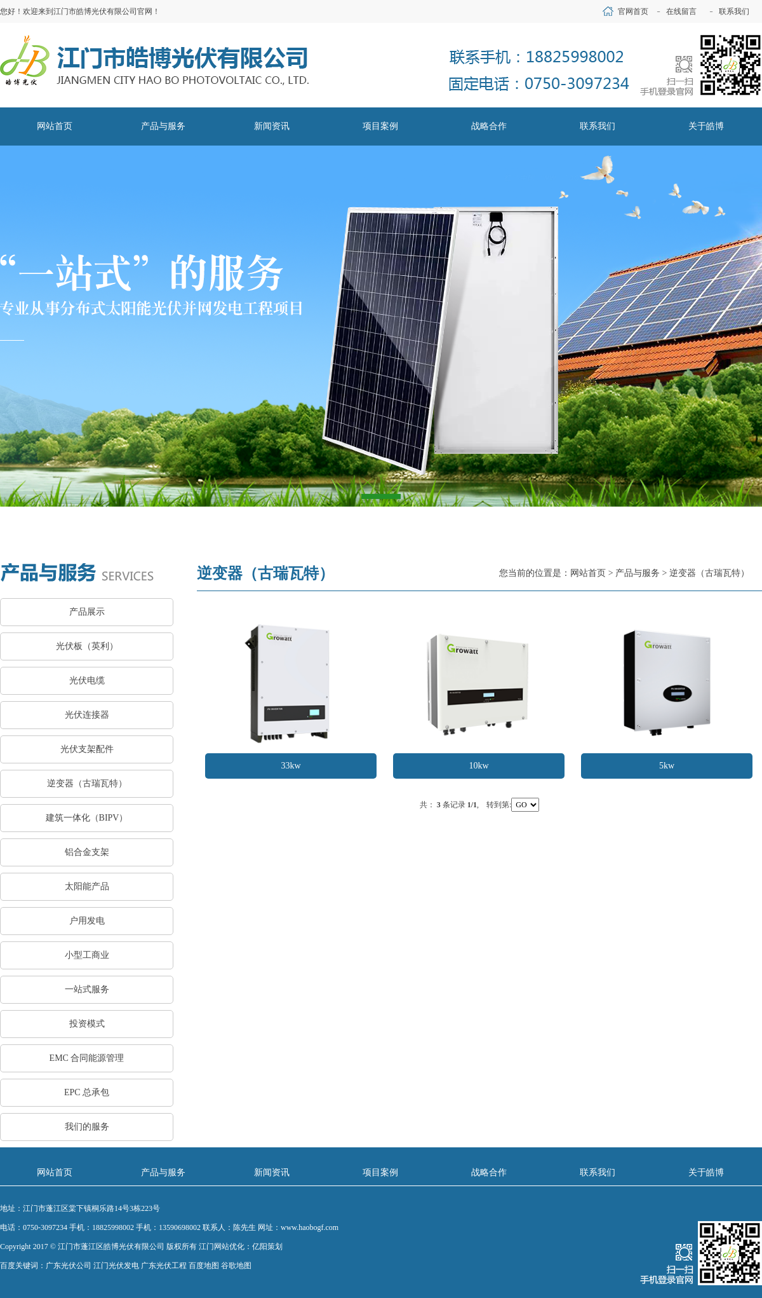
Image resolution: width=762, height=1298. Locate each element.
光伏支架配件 (87, 749)
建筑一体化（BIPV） (87, 818)
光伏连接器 (87, 715)
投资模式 (87, 1023)
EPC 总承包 (86, 1092)
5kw (666, 765)
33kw (290, 765)
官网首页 (633, 11)
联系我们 (734, 11)
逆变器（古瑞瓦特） (87, 783)
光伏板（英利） (87, 646)
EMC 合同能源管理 (87, 1058)
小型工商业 (87, 955)
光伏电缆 (87, 680)
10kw (478, 765)
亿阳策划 (267, 1246)
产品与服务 (637, 573)
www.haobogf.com (309, 1227)
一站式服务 (87, 989)
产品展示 (87, 612)
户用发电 (87, 921)
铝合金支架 (87, 852)
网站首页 (588, 573)
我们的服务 (87, 1126)
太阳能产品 (87, 886)
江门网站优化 (221, 1246)
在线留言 (681, 11)
